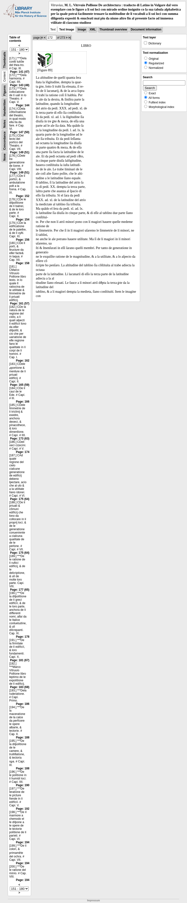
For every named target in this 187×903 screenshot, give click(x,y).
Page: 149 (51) (19, 152)
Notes (4, 124)
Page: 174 (22, 452)
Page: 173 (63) (19, 438)
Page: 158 (22, 263)
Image (82, 29)
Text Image (66, 29)
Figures (4, 90)
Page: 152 (22, 196)
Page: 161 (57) (19, 303)
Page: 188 (22, 737)
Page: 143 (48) (19, 85)
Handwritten (4, 108)
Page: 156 (22, 239)
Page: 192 (22, 808)
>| (69, 37)
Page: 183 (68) (19, 687)
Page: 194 (22, 842)
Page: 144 (22, 105)
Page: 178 (22, 636)
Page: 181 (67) (19, 660)
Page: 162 (22, 360)
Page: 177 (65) (19, 589)
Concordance (4, 140)
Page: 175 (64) (19, 499)
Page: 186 (22, 704)
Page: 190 (22, 785)
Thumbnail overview (113, 29)
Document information (146, 29)
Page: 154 (22, 219)
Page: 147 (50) (19, 132)
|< (42, 37)
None (4, 157)
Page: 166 (22, 401)
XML (93, 29)
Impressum (93, 900)
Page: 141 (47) (19, 71)
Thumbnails (4, 60)
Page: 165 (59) (19, 384)
